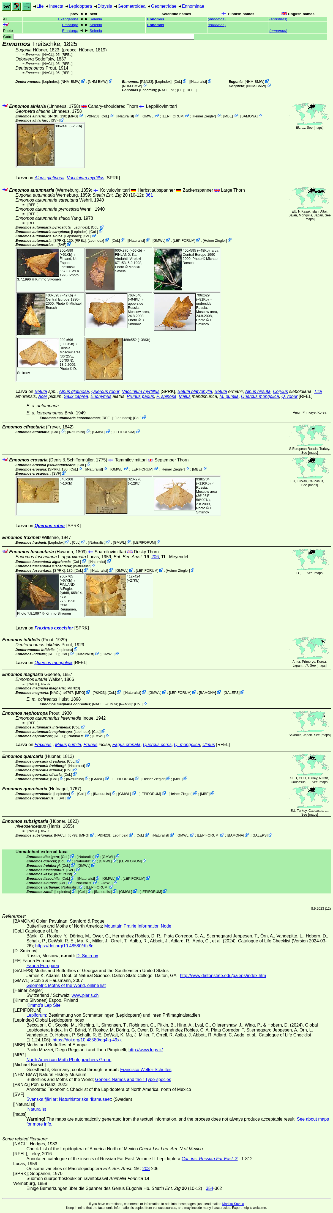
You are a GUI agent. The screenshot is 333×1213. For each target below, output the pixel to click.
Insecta (56, 6)
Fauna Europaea (42, 965)
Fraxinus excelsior (53, 628)
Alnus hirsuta (258, 391)
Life (40, 6)
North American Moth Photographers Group (68, 1059)
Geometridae (164, 6)
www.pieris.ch (85, 995)
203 (146, 1168)
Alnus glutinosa (49, 177)
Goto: (98, 37)
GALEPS (232, 693)
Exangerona (68, 19)
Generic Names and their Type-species (133, 1079)
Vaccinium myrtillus (85, 177)
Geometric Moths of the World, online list (66, 985)
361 (149, 195)
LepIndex (50, 81)
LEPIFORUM (173, 116)
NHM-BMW (71, 81)
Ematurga (70, 25)
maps (319, 128)
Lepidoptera (80, 6)
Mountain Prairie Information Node (137, 926)
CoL (177, 81)
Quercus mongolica (260, 396)
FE (180, 90)
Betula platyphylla (195, 391)
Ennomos (155, 19)
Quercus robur (105, 391)
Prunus (90, 744)
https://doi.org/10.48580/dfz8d (64, 946)
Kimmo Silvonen (48, 279)
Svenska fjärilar (41, 1099)
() (217, 19)
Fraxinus (42, 744)
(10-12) (117, 195)
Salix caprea (76, 396)
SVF (55, 120)
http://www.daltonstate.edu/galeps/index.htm (223, 975)
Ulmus (208, 744)
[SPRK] (52, 116)
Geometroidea (131, 6)
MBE (228, 116)
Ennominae (193, 6)
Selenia (96, 19)
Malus (185, 396)
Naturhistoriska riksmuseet (85, 1099)
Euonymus (101, 396)
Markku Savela (233, 1204)
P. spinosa (166, 396)
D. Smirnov (136, 322)
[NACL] (48, 55)
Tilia (318, 391)
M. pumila (228, 396)
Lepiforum (36, 1015)
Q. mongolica (187, 744)
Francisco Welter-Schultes (145, 1069)
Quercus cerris (157, 744)
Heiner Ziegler (204, 116)
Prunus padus (140, 396)
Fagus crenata (126, 744)
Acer (42, 396)
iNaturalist (198, 81)
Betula (40, 391)
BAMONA (248, 116)
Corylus (280, 391)
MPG (73, 116)
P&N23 (146, 81)
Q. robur (289, 396)
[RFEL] (67, 55)
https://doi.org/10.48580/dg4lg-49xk (87, 1040)
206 (155, 556)
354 (209, 1188)
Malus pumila (68, 744)
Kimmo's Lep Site (43, 1005)
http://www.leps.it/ (146, 1049)
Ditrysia (104, 6)
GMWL (148, 116)
